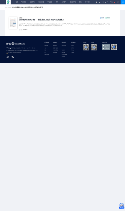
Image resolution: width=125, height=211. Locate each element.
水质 (45, 48)
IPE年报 (72, 52)
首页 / (6, 7)
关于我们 (87, 2)
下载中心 (23, 48)
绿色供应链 (41, 2)
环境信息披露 (64, 54)
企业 (45, 52)
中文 (103, 2)
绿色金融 (49, 2)
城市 (57, 2)
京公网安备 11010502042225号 (13, 53)
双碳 (45, 50)
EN (107, 2)
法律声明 (28, 48)
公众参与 (64, 2)
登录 (118, 2)
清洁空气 (63, 56)
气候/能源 (23, 2)
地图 (17, 2)
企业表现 (32, 2)
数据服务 (18, 48)
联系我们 (72, 48)
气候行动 (63, 50)
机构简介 (72, 45)
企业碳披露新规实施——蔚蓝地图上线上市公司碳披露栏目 (42, 20)
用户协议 (33, 48)
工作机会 (72, 50)
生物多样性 (73, 2)
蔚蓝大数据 (55, 48)
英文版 (102, 17)
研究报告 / (10, 7)
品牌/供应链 (47, 54)
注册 (123, 2)
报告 (80, 2)
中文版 (108, 17)
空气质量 (46, 45)
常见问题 (13, 48)
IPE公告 (112, 2)
